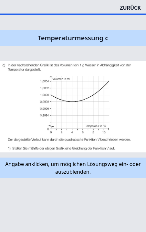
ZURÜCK (130, 7)
